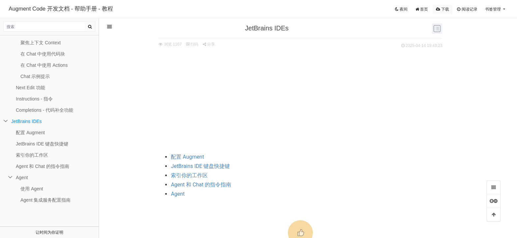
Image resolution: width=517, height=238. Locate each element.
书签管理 (493, 9)
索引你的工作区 (154, 175)
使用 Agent (31, 188)
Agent (142, 194)
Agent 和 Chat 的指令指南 (166, 184)
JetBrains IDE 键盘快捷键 (165, 166)
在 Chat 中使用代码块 (42, 54)
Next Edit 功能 (30, 87)
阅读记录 (467, 9)
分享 (173, 44)
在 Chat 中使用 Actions (44, 65)
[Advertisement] (265, 99)
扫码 (157, 44)
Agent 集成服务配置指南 (45, 200)
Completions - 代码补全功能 (44, 110)
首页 (421, 9)
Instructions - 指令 (34, 98)
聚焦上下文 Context (40, 42)
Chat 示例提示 (35, 76)
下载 (442, 9)
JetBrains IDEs (26, 121)
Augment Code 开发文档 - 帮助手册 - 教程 (61, 9)
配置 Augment (152, 157)
